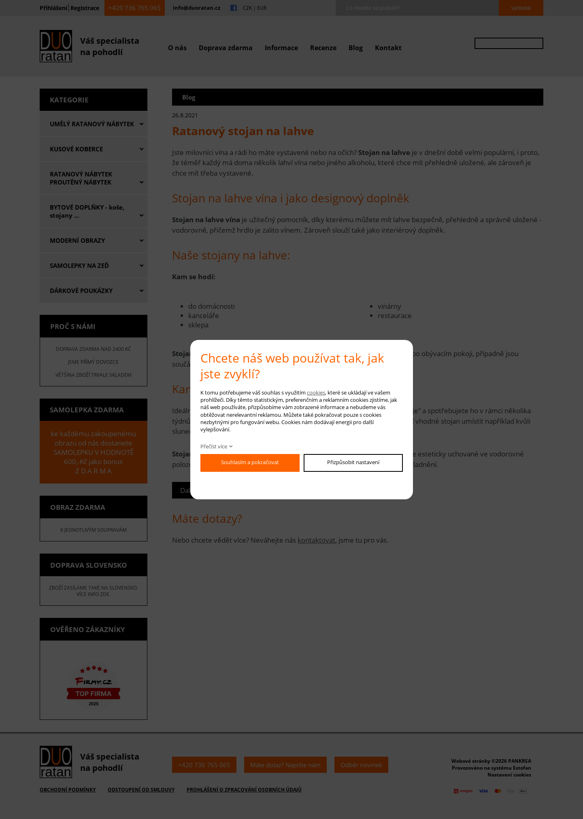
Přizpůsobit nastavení (353, 462)
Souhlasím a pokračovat (250, 462)
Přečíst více (213, 446)
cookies (316, 392)
